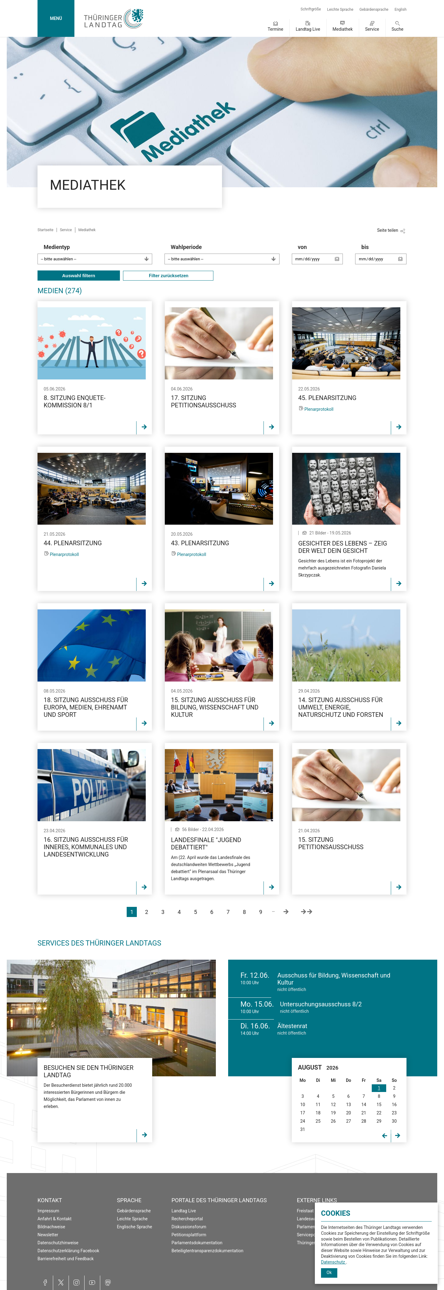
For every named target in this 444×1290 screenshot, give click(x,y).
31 (302, 1129)
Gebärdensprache (373, 9)
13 (348, 1104)
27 (348, 1121)
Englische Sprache (134, 1226)
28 (363, 1121)
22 (379, 1112)
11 (318, 1104)
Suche (398, 29)
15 (379, 1104)
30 (394, 1121)
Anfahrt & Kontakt (55, 1218)
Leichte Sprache (340, 9)
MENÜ (56, 18)
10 (302, 1104)
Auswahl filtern (78, 275)
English (400, 9)
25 (318, 1121)
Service (372, 29)
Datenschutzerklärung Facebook (68, 1250)
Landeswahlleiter (313, 1218)
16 (394, 1104)
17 (302, 1112)
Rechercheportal (187, 1218)
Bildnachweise (51, 1226)
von (320, 257)
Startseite (46, 230)
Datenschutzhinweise (58, 1242)
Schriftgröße (311, 9)
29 (379, 1121)
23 (394, 1112)
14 (363, 1104)
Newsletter (48, 1234)
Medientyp (98, 254)
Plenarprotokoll (319, 409)
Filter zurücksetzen (168, 275)
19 (333, 1112)
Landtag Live (308, 29)
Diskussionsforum (189, 1226)
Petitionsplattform (189, 1234)
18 (318, 1112)
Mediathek (343, 29)
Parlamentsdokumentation (197, 1242)
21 (363, 1112)
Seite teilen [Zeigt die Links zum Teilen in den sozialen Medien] (387, 230)
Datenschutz (333, 1262)
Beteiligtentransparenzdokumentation (208, 1250)
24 (302, 1121)
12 (333, 1104)
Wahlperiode (225, 254)
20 (348, 1112)
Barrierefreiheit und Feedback (66, 1258)
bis (383, 257)
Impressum (48, 1210)
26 (333, 1121)
